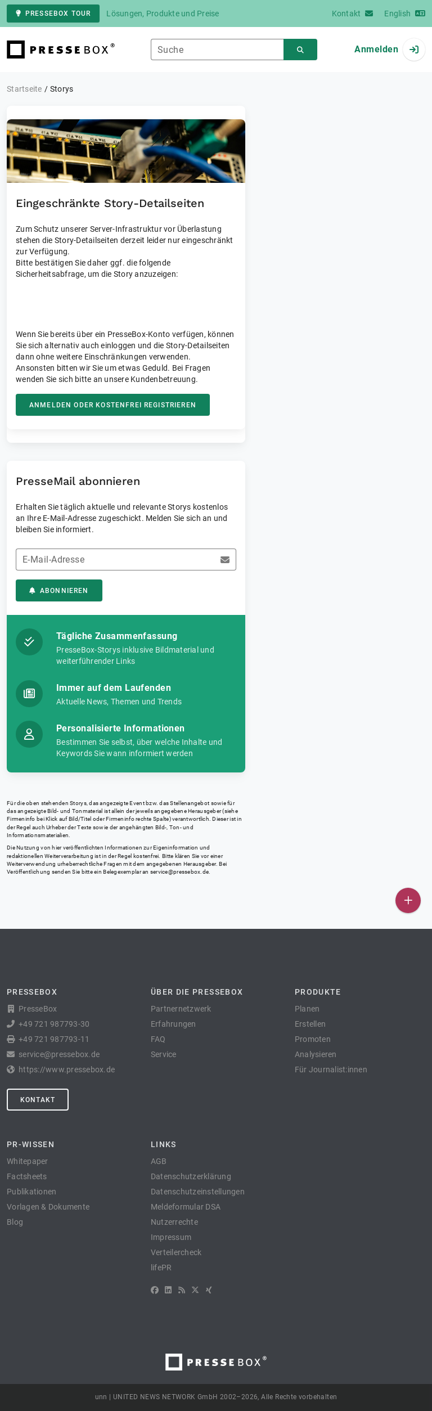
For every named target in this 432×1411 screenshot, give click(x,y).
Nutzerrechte (174, 1221)
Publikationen (31, 1191)
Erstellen (310, 1023)
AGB (159, 1161)
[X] (195, 1290)
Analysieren (316, 1054)
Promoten (313, 1039)
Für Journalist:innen (331, 1069)
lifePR (161, 1267)
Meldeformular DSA (185, 1206)
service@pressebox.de (179, 872)
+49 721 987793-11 (54, 1039)
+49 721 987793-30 (54, 1023)
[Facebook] (155, 1290)
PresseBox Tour (53, 13)
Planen (307, 1008)
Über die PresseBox (197, 991)
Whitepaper (27, 1161)
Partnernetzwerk (181, 1008)
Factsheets (27, 1176)
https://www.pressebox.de (67, 1069)
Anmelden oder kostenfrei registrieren (112, 405)
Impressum (171, 1237)
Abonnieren (59, 591)
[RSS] (181, 1290)
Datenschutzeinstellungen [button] (198, 1191)
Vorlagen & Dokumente (48, 1206)
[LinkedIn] (168, 1290)
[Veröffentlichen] (408, 900)
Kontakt (37, 1100)
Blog (15, 1221)
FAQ (158, 1039)
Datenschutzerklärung (191, 1176)
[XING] (209, 1290)
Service (164, 1054)
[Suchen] (300, 50)
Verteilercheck (176, 1252)
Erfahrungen (173, 1023)
